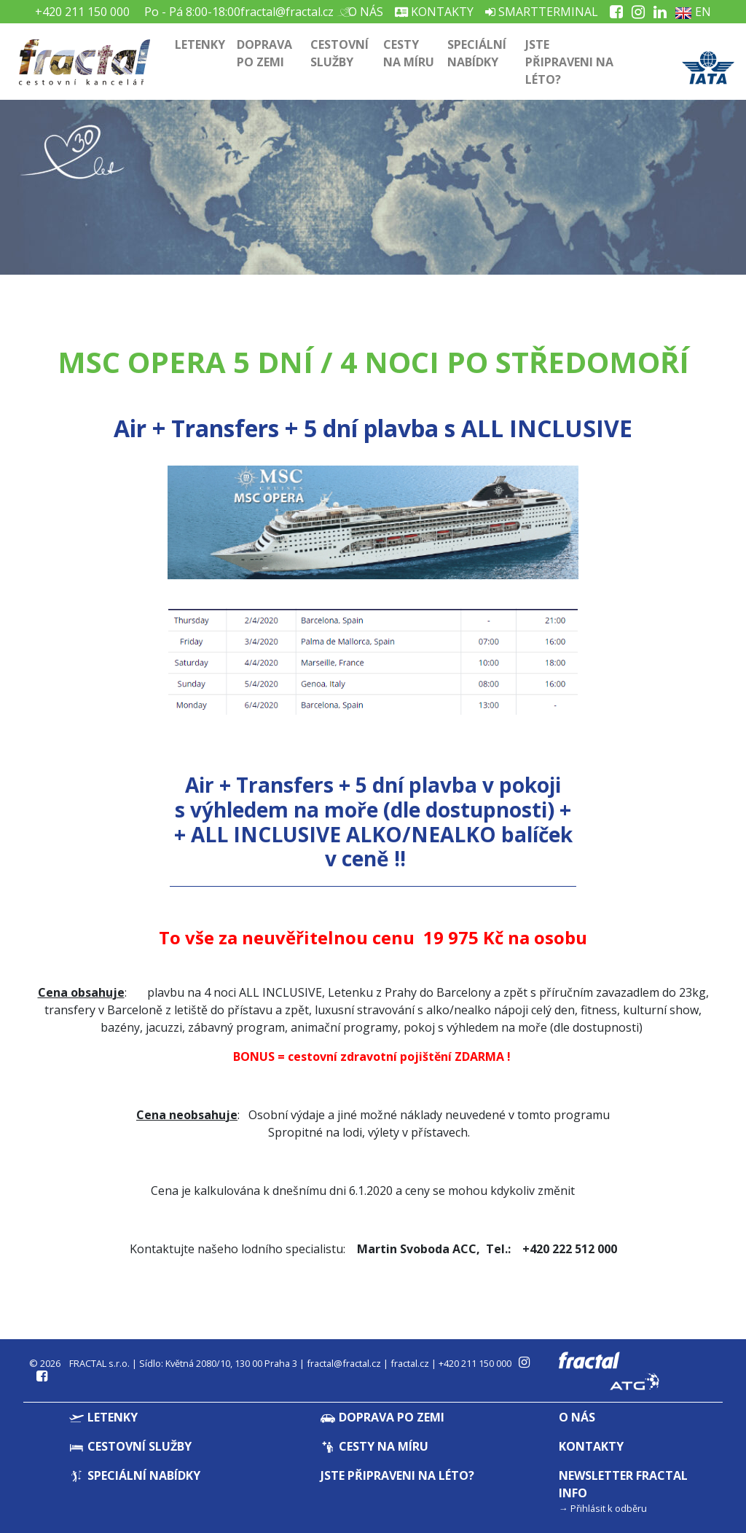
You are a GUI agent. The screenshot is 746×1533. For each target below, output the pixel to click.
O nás (364, 12)
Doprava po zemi (264, 53)
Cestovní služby (339, 53)
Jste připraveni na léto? (569, 61)
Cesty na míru (408, 53)
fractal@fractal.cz (287, 12)
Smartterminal (541, 12)
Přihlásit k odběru (608, 1508)
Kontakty (434, 12)
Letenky (200, 44)
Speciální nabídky (476, 53)
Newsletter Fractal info (623, 1484)
